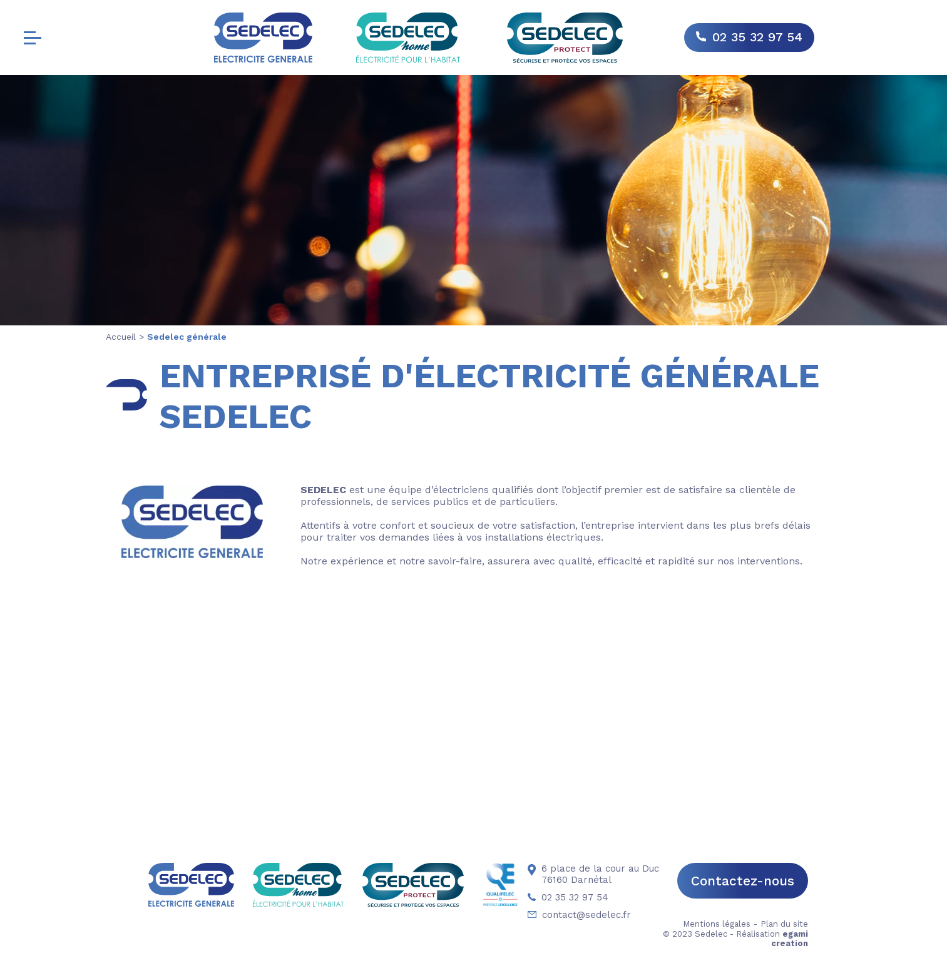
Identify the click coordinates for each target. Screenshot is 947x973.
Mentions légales (716, 924)
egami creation (789, 938)
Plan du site (784, 924)
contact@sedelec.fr (579, 914)
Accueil (121, 337)
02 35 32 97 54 (757, 36)
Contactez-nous (742, 881)
